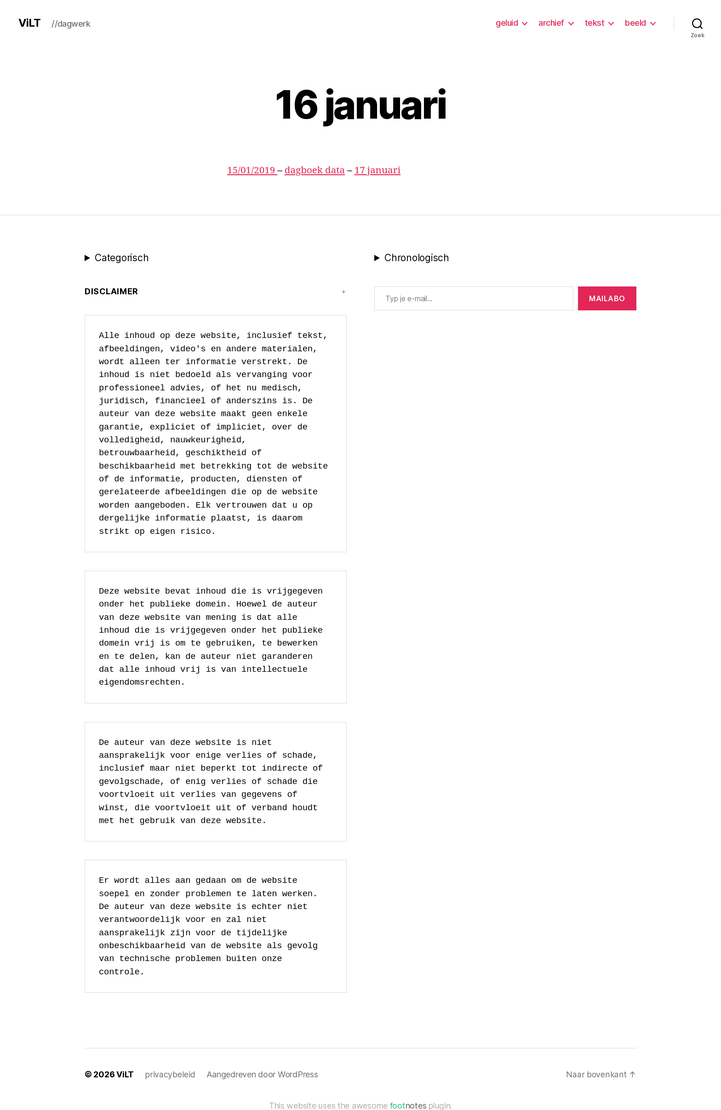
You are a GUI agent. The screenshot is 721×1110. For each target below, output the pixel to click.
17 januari (379, 170)
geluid (507, 23)
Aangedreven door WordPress (261, 1074)
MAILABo (607, 298)
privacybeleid (169, 1074)
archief (551, 23)
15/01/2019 (252, 170)
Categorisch (122, 257)
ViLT (29, 23)
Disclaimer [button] (111, 291)
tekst (595, 23)
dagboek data (316, 170)
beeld (635, 23)
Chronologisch (416, 257)
